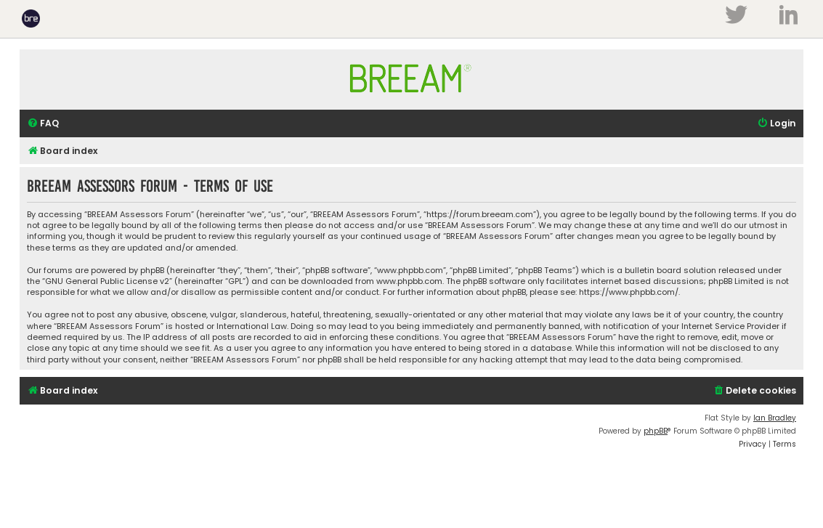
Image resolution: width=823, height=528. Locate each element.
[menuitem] (43, 124)
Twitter (736, 14)
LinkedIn (788, 14)
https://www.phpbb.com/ (628, 292)
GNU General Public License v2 (107, 281)
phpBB (656, 431)
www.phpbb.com (409, 281)
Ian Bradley (774, 418)
